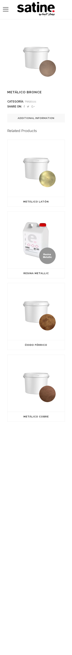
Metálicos (30, 101)
